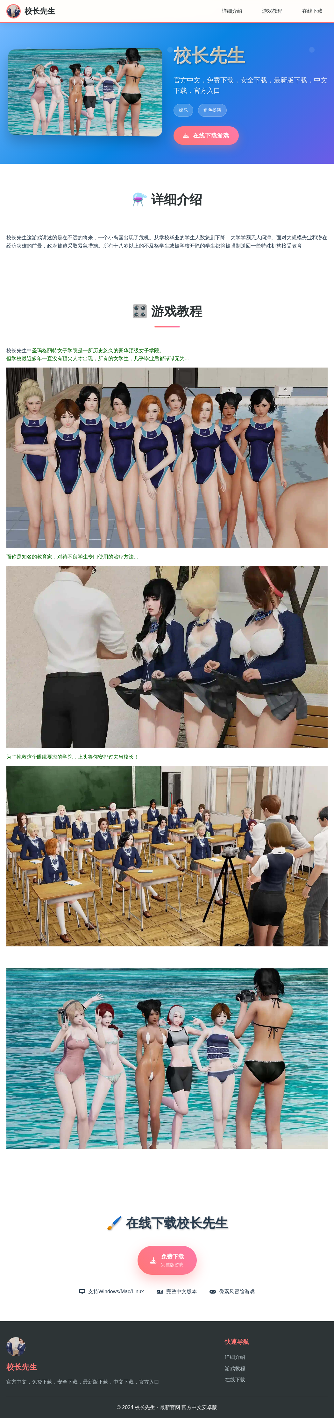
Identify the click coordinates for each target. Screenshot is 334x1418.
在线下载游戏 (206, 135)
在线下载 (312, 11)
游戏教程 (272, 11)
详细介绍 (232, 11)
